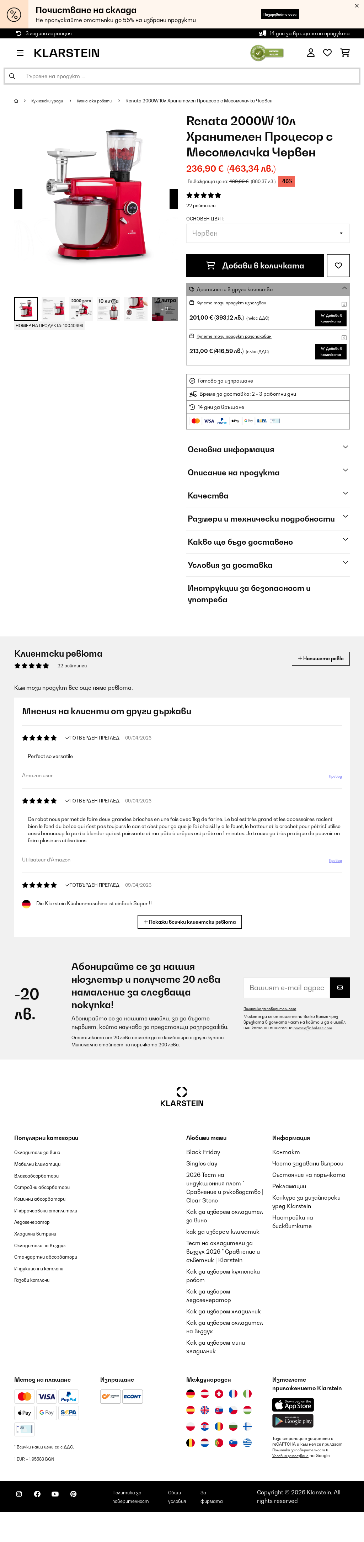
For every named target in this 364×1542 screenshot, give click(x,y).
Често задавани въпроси (307, 1187)
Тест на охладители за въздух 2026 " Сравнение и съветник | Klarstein (223, 1275)
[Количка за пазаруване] (345, 53)
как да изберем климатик (222, 1255)
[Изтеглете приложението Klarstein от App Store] (293, 1429)
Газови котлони (36, 1318)
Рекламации (289, 1209)
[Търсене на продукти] (182, 76)
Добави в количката (255, 265)
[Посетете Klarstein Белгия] (190, 1466)
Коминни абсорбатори (46, 1221)
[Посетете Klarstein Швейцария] (219, 1417)
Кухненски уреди (51, 100)
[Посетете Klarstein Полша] (190, 1450)
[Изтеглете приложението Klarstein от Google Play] (293, 1445)
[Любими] (327, 53)
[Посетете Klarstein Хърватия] (204, 1450)
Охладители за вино (43, 1175)
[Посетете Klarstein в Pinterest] (89, 1524)
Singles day (201, 1187)
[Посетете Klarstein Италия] (247, 1417)
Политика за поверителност (274, 1032)
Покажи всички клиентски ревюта (191, 945)
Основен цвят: (205, 219)
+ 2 (164, 309)
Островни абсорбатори (49, 1209)
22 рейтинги (200, 205)
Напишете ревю (314, 682)
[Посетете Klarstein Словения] (233, 1466)
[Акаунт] (311, 53)
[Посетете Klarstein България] (233, 1450)
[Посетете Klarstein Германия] (190, 1417)
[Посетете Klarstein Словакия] (219, 1434)
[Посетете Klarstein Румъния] (219, 1450)
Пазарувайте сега (268, 14)
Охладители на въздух (46, 1275)
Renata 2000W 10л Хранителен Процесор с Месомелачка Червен (214, 100)
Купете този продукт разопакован (242, 348)
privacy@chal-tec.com (316, 1051)
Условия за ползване (293, 1479)
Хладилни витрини (40, 1264)
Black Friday (203, 1175)
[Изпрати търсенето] (12, 76)
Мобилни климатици (43, 1187)
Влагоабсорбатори (42, 1198)
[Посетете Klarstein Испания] (190, 1434)
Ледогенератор (37, 1252)
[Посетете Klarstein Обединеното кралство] (204, 1434)
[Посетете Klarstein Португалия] (219, 1466)
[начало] (23, 100)
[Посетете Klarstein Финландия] (247, 1450)
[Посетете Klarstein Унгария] (247, 1434)
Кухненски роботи (106, 100)
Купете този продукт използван (239, 302)
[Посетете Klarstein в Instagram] (21, 1524)
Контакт (286, 1175)
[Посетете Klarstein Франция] (233, 1417)
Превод (333, 800)
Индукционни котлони (45, 1306)
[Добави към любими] (338, 265)
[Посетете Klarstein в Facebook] (44, 1524)
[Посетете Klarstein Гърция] (247, 1467)
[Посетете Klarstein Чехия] (233, 1434)
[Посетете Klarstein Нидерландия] (204, 1466)
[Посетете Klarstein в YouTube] (67, 1524)
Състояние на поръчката (309, 1198)
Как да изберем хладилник (223, 1335)
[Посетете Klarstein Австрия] (204, 1417)
